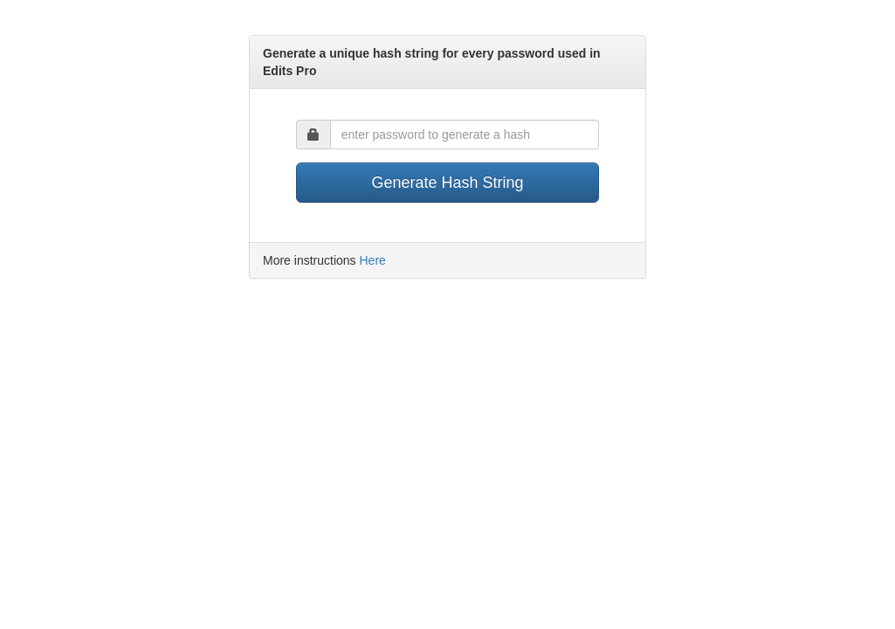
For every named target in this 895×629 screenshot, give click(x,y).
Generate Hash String (447, 182)
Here (372, 260)
